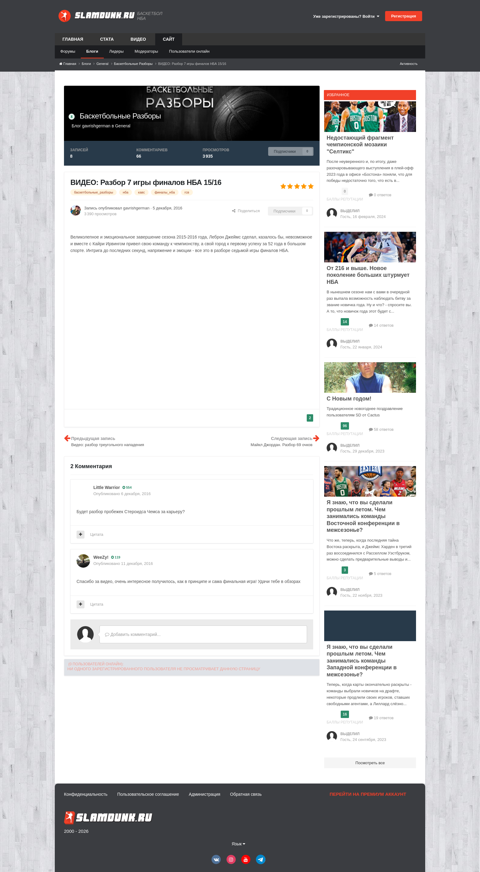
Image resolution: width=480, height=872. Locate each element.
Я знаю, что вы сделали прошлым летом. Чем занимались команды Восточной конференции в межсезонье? (363, 516)
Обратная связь (246, 794)
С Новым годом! (349, 399)
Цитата (96, 534)
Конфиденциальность (85, 794)
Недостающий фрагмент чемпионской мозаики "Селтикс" (360, 145)
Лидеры (116, 51)
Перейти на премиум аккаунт (368, 794)
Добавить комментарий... (133, 634)
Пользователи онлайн (189, 51)
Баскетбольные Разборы (120, 116)
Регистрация (403, 16)
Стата (107, 39)
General (122, 125)
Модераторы (146, 51)
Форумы (67, 51)
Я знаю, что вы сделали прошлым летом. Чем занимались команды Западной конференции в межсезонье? (362, 661)
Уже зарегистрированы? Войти (346, 16)
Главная (72, 39)
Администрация (204, 794)
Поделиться (246, 211)
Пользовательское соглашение (148, 794)
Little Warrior (106, 487)
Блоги (92, 51)
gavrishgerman (96, 125)
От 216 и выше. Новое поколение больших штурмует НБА (368, 275)
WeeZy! (101, 557)
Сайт (169, 41)
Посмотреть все (370, 763)
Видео (138, 39)
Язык (239, 843)
